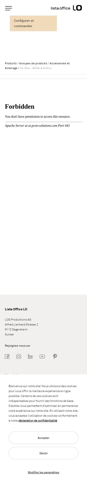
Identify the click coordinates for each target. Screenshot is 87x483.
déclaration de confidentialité (37, 420)
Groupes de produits (33, 63)
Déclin (44, 453)
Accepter (43, 437)
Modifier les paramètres (43, 472)
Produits (11, 63)
